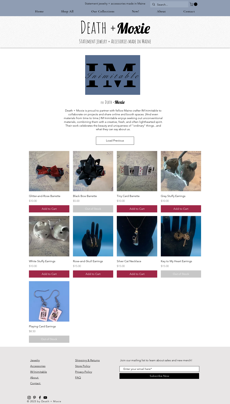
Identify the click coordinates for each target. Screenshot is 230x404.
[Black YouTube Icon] (45, 397)
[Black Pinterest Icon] (34, 397)
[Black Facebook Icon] (40, 397)
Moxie (119, 102)
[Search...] (169, 4)
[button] (194, 4)
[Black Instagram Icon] (29, 397)
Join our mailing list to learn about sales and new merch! (156, 360)
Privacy (79, 371)
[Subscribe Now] (159, 376)
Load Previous (115, 140)
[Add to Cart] (49, 208)
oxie (139, 28)
